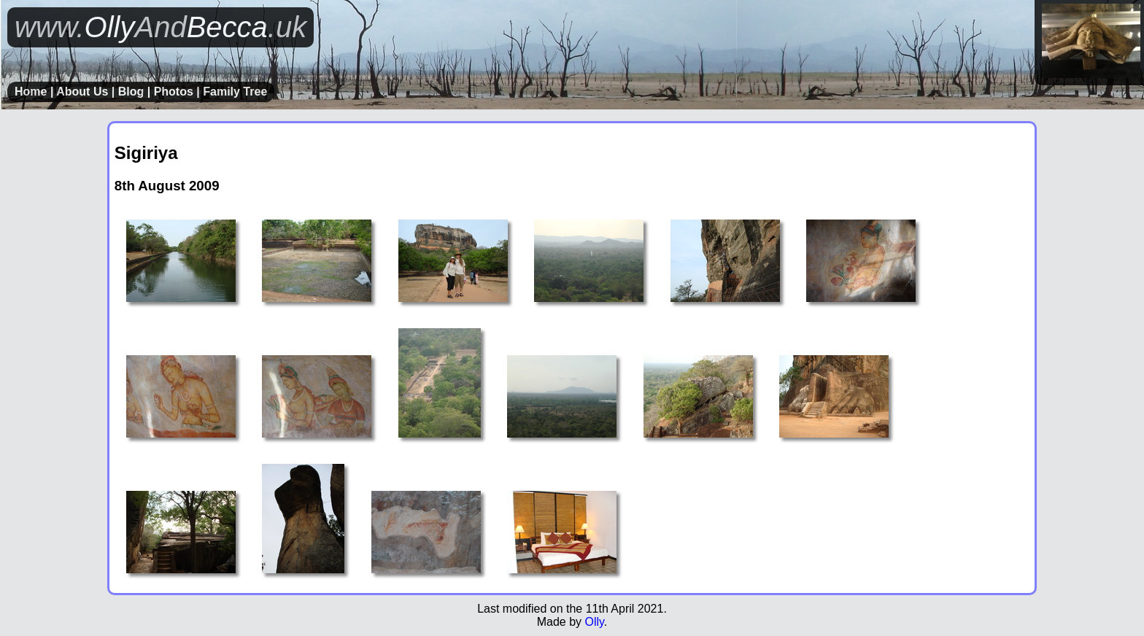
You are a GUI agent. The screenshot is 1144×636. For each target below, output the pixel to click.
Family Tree (235, 91)
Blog (131, 91)
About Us (82, 91)
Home (31, 91)
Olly (593, 622)
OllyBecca (160, 27)
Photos (173, 91)
